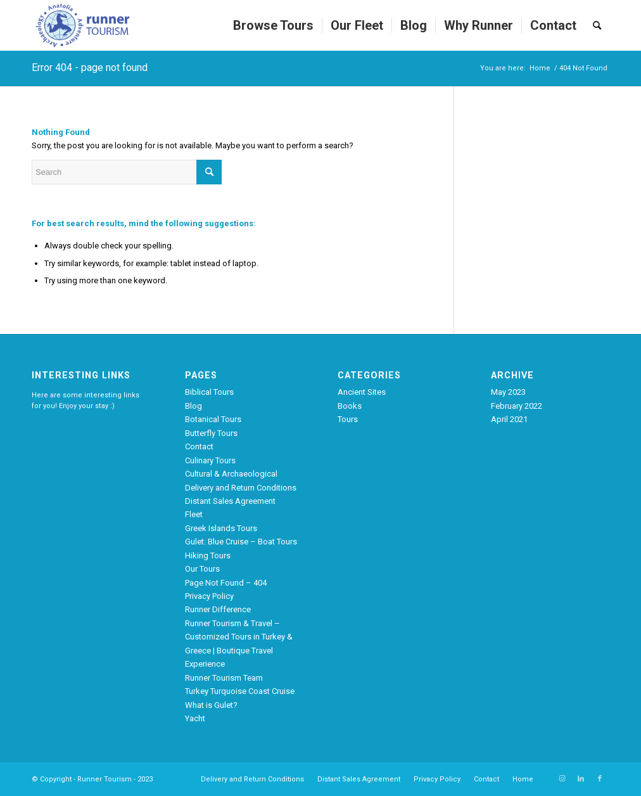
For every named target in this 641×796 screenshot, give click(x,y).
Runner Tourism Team (224, 678)
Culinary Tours (210, 460)
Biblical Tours (209, 392)
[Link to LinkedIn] (580, 778)
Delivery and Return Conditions (240, 487)
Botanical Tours (213, 419)
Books (350, 406)
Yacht (195, 718)
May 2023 (508, 392)
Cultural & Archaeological (231, 473)
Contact (199, 446)
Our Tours (202, 569)
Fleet (194, 514)
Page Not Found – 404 (226, 582)
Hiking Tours (208, 555)
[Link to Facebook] (599, 778)
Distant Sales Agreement (230, 501)
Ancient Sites (362, 392)
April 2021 (509, 419)
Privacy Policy (209, 596)
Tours (348, 419)
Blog (193, 406)
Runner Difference (218, 609)
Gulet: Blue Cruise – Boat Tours (241, 541)
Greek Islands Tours (221, 528)
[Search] (597, 25)
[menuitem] (273, 25)
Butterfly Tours (211, 433)
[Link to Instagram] (561, 778)
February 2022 (516, 406)
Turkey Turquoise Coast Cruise (240, 691)
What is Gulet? (211, 705)
